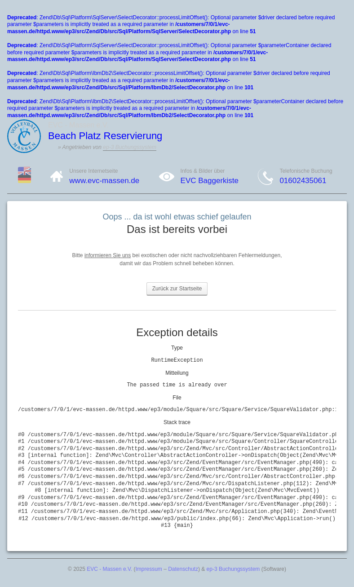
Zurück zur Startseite (177, 288)
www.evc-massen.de (104, 180)
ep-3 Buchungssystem (129, 147)
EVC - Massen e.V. (109, 569)
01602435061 (302, 180)
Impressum (149, 569)
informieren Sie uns (107, 255)
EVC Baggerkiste (210, 180)
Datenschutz (183, 569)
